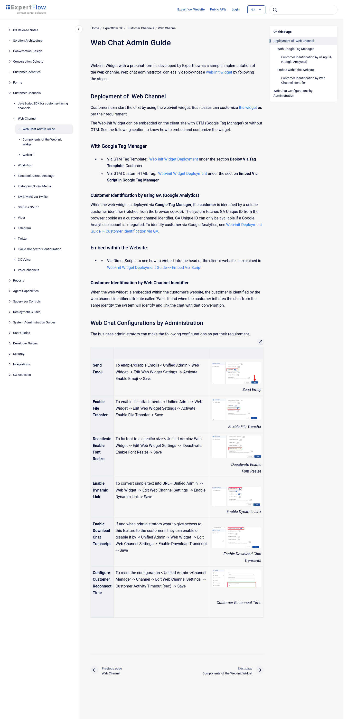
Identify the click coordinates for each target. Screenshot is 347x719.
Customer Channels (27, 93)
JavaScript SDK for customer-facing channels (43, 106)
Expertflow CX (112, 28)
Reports (18, 280)
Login (236, 9)
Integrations (21, 364)
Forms (17, 82)
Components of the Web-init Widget (42, 142)
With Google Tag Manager (295, 49)
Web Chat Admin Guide (39, 129)
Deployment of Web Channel (293, 41)
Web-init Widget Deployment (173, 159)
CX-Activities (22, 375)
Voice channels (28, 270)
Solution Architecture (28, 40)
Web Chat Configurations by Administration (292, 93)
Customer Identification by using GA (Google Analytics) (306, 59)
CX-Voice (24, 259)
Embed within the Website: (296, 70)
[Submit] (275, 10)
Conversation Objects (28, 61)
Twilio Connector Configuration (39, 249)
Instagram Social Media (34, 186)
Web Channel (27, 118)
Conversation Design (27, 51)
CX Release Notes (25, 30)
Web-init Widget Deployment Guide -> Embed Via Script (154, 267)
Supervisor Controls (27, 301)
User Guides (21, 333)
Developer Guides (25, 343)
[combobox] (303, 9)
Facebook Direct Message (36, 176)
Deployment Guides (26, 312)
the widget (248, 107)
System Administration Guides (34, 322)
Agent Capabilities (26, 291)
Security (19, 354)
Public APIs (218, 9)
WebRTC (29, 155)
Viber (21, 217)
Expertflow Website (191, 9)
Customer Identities (27, 72)
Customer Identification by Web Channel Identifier (303, 80)
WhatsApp (25, 165)
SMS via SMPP (28, 207)
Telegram (24, 228)
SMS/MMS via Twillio (33, 197)
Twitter (23, 238)
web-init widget (219, 72)
